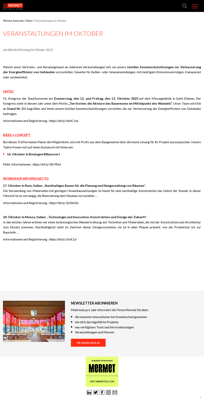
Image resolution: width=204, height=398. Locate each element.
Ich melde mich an (88, 342)
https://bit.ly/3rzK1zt (62, 239)
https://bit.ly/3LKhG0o (63, 203)
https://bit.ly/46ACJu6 (63, 121)
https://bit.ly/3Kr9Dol (47, 164)
